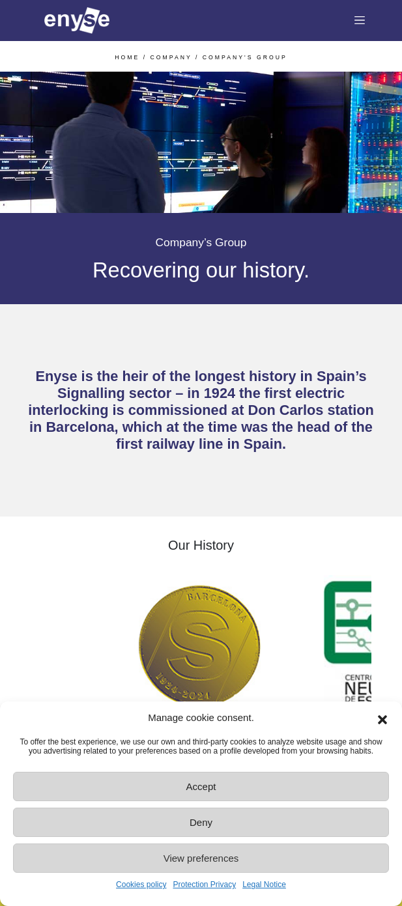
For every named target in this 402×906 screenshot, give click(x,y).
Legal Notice (264, 884)
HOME (127, 57)
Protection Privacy (204, 884)
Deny (201, 822)
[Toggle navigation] (360, 20)
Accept (201, 786)
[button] (382, 717)
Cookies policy (141, 884)
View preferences (201, 858)
